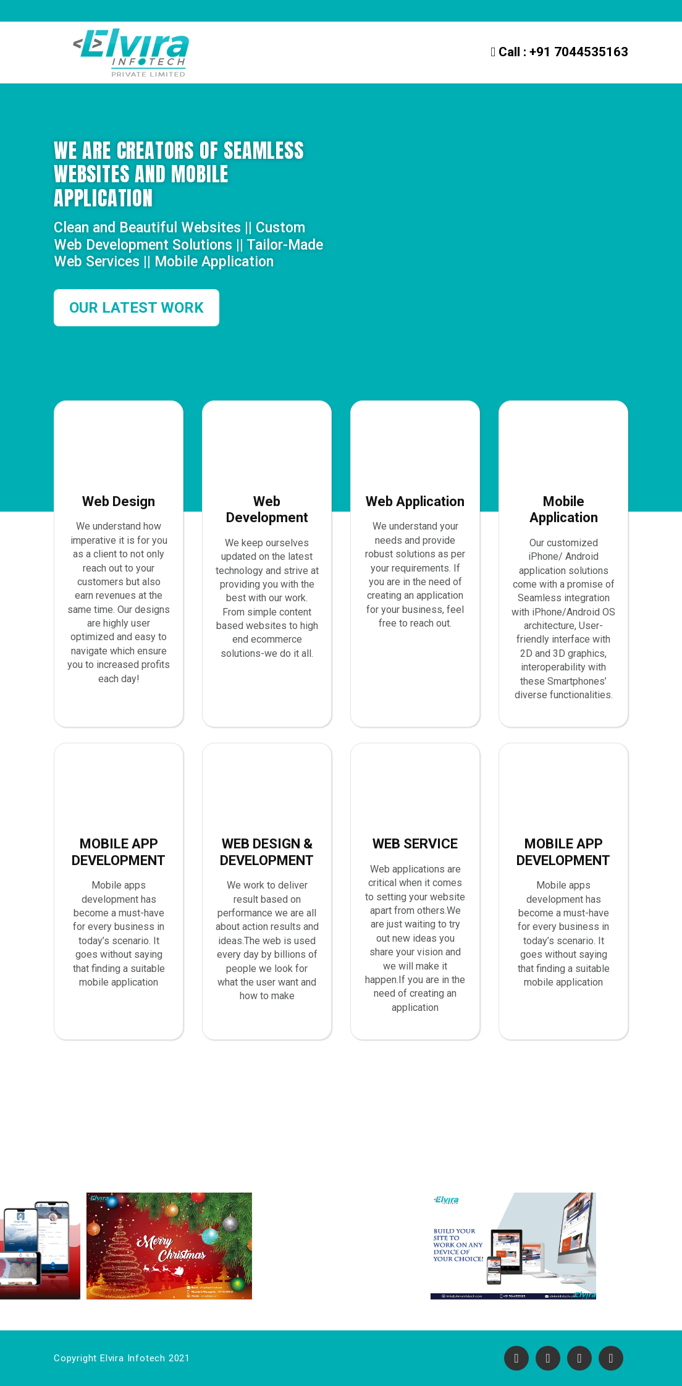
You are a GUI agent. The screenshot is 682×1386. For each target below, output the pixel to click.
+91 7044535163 (559, 51)
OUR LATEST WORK (136, 307)
